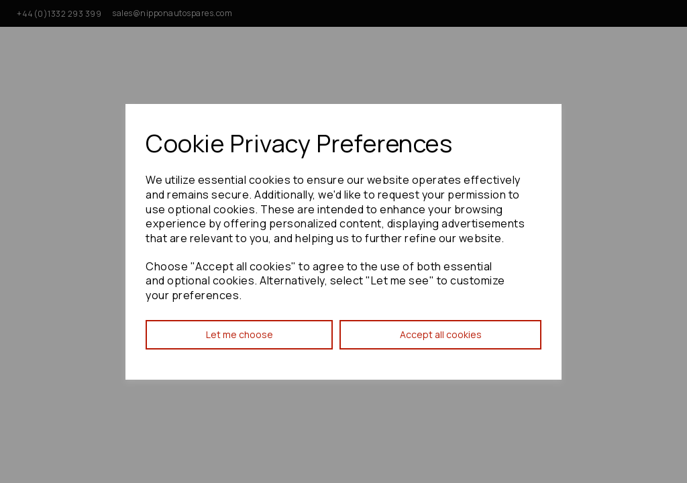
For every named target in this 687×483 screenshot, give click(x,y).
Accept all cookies (441, 334)
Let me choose (239, 334)
